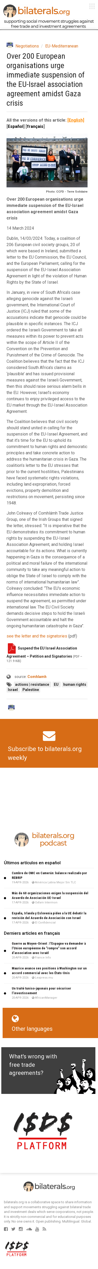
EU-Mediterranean (61, 46)
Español (15, 126)
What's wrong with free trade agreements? (33, 1064)
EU (56, 684)
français (35, 126)
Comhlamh (37, 677)
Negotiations (27, 46)
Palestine (30, 690)
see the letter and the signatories (37, 636)
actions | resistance (32, 684)
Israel (13, 690)
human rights (74, 684)
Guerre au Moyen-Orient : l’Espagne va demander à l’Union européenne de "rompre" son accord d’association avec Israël (49, 948)
